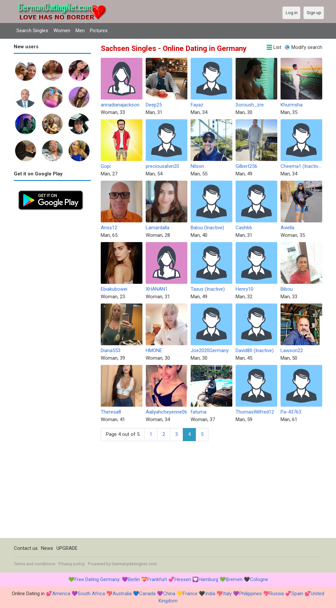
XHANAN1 (157, 289)
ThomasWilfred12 (255, 412)
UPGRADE (66, 548)
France (190, 594)
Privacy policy (71, 563)
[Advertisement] (52, 313)
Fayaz (197, 105)
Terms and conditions (34, 563)
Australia (122, 594)
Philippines (250, 594)
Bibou (287, 289)
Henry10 (244, 289)
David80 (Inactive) (255, 350)
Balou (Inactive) (207, 228)
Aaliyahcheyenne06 (166, 412)
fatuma (198, 412)
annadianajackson (120, 105)
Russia (276, 594)
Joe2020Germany (210, 350)
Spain (297, 594)
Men (80, 31)
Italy (227, 594)
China (169, 594)
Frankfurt (157, 579)
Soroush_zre (250, 105)
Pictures (99, 31)
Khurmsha (292, 105)
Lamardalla (157, 228)
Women (61, 31)
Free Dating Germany (96, 579)
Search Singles (32, 31)
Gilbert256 (246, 166)
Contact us (26, 548)
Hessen (183, 579)
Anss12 (109, 228)
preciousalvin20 (162, 166)
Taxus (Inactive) (208, 289)
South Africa (91, 594)
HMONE (154, 350)
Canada (147, 594)
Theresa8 (111, 412)
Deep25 (154, 105)
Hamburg (208, 579)
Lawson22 (292, 350)
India (210, 594)
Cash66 (244, 228)
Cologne (259, 579)
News (47, 548)
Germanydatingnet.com (134, 563)
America (61, 594)
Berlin (134, 579)
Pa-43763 (291, 412)
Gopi (106, 166)
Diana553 (110, 350)
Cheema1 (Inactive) (302, 166)
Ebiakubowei (114, 289)
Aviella (287, 228)
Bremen (234, 579)
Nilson (197, 166)
